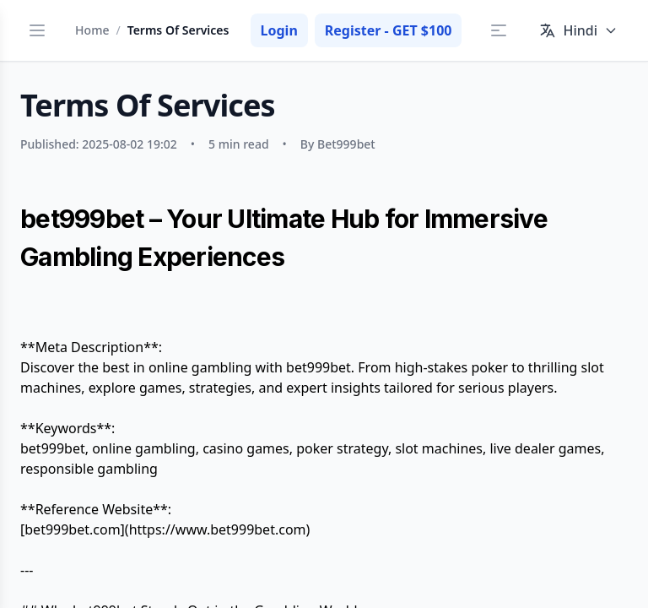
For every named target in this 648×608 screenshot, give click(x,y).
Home (92, 30)
